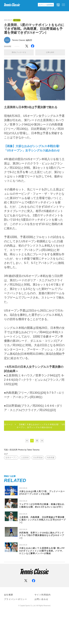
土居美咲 (25, 458)
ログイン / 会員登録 (46, 5)
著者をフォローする (19, 52)
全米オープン (11, 458)
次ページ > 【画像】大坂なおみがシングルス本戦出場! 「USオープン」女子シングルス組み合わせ (34, 425)
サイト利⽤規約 (42, 595)
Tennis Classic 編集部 (22, 40)
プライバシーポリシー (15, 599)
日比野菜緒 (38, 458)
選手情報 (17, 20)
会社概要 (8, 595)
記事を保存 (50, 52)
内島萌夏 (50, 458)
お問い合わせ (41, 599)
